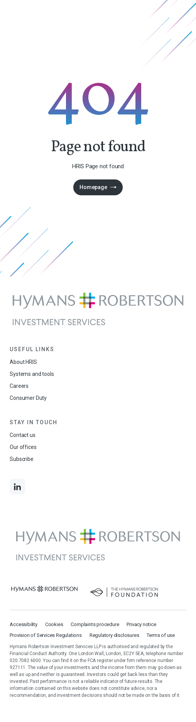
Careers (19, 386)
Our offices (23, 447)
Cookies (54, 624)
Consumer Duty (28, 398)
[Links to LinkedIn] (17, 486)
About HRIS (23, 362)
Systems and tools (32, 374)
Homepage (93, 187)
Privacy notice (141, 624)
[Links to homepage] (98, 309)
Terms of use (161, 635)
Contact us (22, 435)
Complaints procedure (95, 624)
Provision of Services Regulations (45, 635)
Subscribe (21, 459)
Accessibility (23, 624)
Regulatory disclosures (114, 635)
